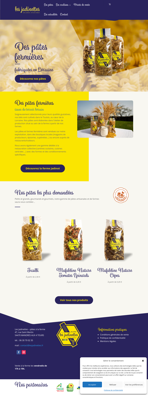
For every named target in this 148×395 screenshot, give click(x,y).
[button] (143, 360)
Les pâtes (48, 5)
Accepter (92, 384)
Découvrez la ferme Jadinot (43, 168)
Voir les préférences (134, 384)
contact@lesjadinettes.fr (31, 345)
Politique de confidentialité (113, 390)
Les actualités (50, 15)
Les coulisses (62, 5)
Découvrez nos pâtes (33, 78)
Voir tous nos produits (74, 300)
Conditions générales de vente (114, 334)
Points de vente (82, 5)
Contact (64, 15)
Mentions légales (108, 341)
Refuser (112, 384)
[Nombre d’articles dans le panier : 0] (110, 4)
